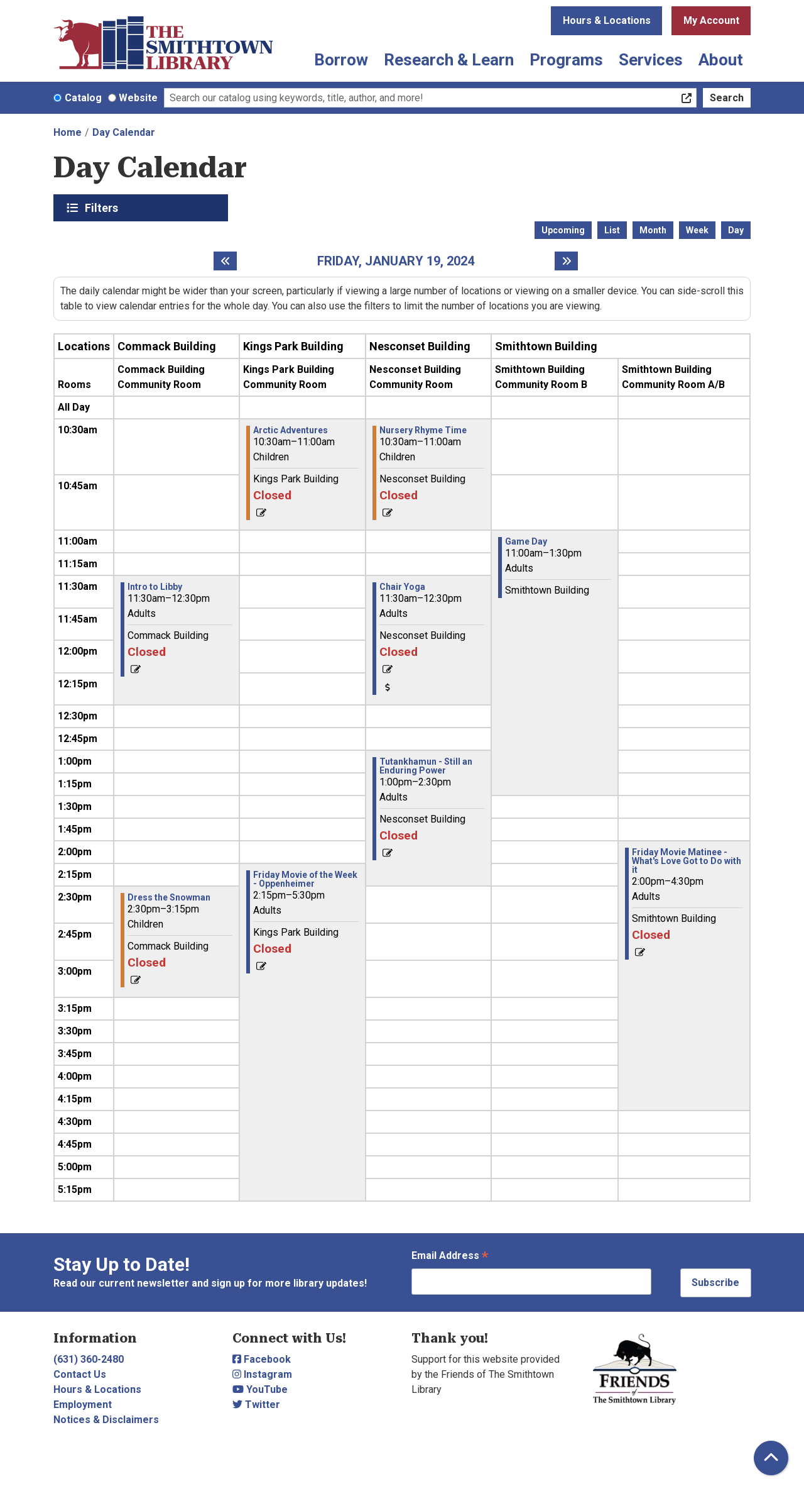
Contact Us (79, 1374)
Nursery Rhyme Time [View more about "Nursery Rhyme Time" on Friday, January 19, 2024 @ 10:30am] (423, 430)
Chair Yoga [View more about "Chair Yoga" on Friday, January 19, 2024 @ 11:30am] (402, 586)
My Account (711, 20)
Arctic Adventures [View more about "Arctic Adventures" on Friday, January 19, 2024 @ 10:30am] (290, 430)
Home (67, 132)
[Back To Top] (771, 1458)
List (612, 230)
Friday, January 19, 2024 (395, 261)
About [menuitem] (720, 59)
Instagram (262, 1374)
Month (652, 230)
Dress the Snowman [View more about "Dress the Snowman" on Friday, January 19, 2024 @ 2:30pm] (169, 897)
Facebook (261, 1359)
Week (697, 230)
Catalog (83, 98)
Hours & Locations (607, 20)
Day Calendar (123, 132)
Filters (103, 207)
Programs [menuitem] (566, 59)
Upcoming (563, 230)
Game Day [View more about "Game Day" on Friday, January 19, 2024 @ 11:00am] (526, 541)
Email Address (449, 1256)
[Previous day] (225, 261)
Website (138, 98)
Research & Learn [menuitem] (449, 59)
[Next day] (566, 261)
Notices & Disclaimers (106, 1420)
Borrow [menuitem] (341, 59)
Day (736, 230)
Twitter (256, 1405)
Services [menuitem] (651, 59)
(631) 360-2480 (88, 1359)
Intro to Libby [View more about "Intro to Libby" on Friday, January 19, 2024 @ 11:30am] (155, 586)
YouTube (260, 1389)
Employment (82, 1405)
